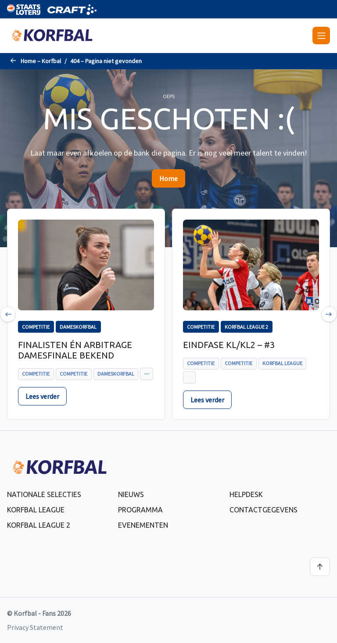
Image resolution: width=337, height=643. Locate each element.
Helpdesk (246, 494)
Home (168, 178)
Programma (140, 510)
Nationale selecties (44, 494)
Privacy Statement (35, 627)
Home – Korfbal (41, 61)
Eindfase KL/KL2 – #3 (229, 345)
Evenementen (143, 525)
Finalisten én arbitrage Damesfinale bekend (75, 350)
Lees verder (42, 396)
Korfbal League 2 (38, 525)
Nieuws (131, 494)
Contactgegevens (263, 510)
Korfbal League (36, 510)
